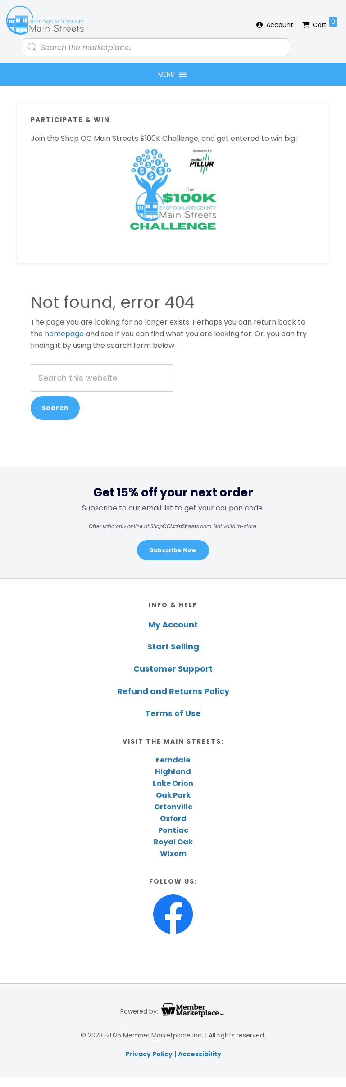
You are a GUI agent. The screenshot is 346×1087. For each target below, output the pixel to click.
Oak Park (173, 795)
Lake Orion (173, 783)
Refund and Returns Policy (173, 691)
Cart (325, 23)
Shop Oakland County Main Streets (45, 20)
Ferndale (173, 760)
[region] (173, 522)
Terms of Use (173, 713)
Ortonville (173, 807)
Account (279, 24)
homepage (64, 334)
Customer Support (173, 668)
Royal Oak (173, 842)
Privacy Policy (149, 1054)
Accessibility (199, 1054)
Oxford (173, 818)
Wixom (173, 853)
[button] (166, 74)
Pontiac (173, 830)
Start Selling (173, 646)
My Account (173, 624)
